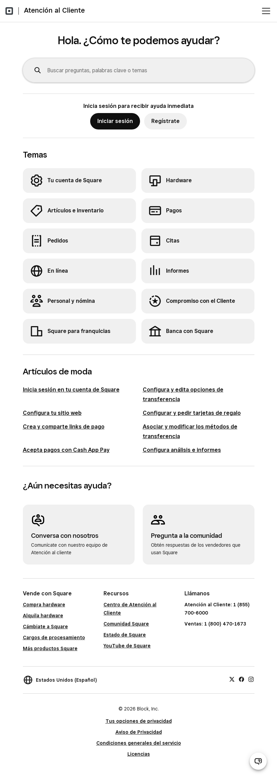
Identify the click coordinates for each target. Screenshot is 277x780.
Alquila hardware (43, 615)
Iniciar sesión (115, 121)
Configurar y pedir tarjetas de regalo (192, 413)
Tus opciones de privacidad (139, 721)
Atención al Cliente (54, 10)
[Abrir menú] (266, 11)
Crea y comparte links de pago (64, 426)
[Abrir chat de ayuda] (258, 761)
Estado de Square (124, 634)
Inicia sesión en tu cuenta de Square (71, 389)
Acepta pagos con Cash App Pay (66, 450)
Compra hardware (44, 604)
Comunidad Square (126, 624)
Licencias (138, 754)
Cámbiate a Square (45, 626)
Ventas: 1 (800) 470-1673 (215, 624)
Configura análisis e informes (182, 450)
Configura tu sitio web (52, 413)
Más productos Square (50, 648)
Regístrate (165, 121)
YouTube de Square (127, 645)
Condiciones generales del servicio (138, 743)
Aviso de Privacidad (138, 732)
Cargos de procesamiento (54, 637)
